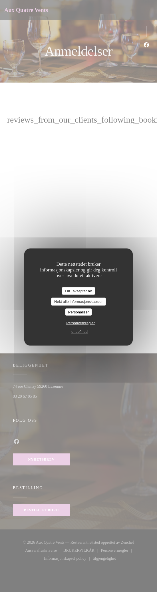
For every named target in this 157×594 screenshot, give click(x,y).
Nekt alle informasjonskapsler (78, 301)
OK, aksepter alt (78, 291)
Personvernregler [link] (80, 323)
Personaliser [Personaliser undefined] (78, 312)
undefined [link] (79, 331)
